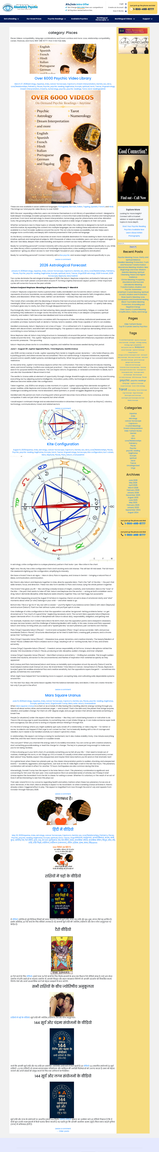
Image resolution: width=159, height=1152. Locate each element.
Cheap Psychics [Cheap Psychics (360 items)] (132, 352)
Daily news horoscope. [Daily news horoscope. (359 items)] (134, 357)
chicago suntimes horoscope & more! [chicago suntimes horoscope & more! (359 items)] (129, 355)
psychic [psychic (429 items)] (125, 380)
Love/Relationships (19, 86)
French (101, 206)
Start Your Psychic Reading (134, 226)
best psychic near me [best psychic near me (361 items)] (127, 347)
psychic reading (57, 86)
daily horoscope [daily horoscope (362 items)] (122, 357)
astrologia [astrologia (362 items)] (132, 342)
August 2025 (133, 497)
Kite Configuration (63, 444)
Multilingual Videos (125, 19)
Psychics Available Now (134, 229)
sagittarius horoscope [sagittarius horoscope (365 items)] (137, 383)
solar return (78, 703)
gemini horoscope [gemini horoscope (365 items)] (139, 360)
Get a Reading (11, 19)
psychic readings (74, 89)
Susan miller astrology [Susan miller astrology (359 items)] (138, 386)
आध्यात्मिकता (98, 837)
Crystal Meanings (133, 426)
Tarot (84, 89)
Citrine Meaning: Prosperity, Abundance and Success (133, 280)
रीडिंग (70, 842)
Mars (44, 454)
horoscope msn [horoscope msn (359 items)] (141, 370)
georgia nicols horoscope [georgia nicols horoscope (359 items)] (133, 362)
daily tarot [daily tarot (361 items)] (145, 357)
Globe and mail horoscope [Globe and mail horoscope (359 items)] (132, 365)
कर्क (112, 837)
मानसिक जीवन (81, 840)
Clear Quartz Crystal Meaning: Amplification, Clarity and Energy (133, 310)
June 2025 (133, 500)
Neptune (62, 276)
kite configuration (95, 452)
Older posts (63, 1131)
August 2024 (133, 512)
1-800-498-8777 (133, 523)
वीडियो (15, 919)
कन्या (107, 837)
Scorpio (78, 86)
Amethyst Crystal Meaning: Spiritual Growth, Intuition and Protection (133, 293)
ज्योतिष (18, 840)
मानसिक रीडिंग (95, 840)
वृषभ (81, 842)
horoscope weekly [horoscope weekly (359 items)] (139, 372)
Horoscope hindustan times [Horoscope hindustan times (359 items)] (128, 370)
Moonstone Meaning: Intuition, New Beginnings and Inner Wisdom (133, 268)
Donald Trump (61, 703)
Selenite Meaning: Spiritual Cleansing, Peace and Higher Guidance (133, 274)
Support (147, 19)
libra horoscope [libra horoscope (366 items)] (137, 375)
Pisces (39, 86)
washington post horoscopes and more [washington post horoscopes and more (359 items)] (132, 398)
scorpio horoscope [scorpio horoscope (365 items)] (125, 386)
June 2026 (133, 480)
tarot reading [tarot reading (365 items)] (132, 390)
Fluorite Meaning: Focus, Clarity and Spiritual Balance (133, 258)
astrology (32, 84)
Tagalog (86, 206)
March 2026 (133, 487)
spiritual (85, 86)
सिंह (90, 842)
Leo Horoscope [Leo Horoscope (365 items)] (128, 375)
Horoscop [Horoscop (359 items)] (143, 367)
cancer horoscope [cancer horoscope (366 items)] (126, 350)
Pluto (63, 454)
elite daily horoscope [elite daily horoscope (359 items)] (127, 360)
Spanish (94, 206)
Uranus (76, 454)
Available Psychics (79, 19)
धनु (39, 840)
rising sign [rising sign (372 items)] (126, 383)
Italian (79, 206)
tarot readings (94, 89)
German (72, 206)
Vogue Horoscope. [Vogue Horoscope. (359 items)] (138, 393)
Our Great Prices (34, 19)
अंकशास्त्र (78, 837)
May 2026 (133, 482)
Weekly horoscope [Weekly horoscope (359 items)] (133, 400)
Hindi (111, 206)
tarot (92, 86)
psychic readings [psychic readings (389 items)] (138, 380)
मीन (110, 840)
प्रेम (59, 840)
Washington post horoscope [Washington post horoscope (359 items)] (133, 395)
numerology (53, 89)
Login (121, 4)
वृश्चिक (75, 842)
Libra (109, 84)
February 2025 (133, 505)
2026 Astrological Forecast (63, 265)
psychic (62, 89)
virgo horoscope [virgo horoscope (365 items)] (127, 393)
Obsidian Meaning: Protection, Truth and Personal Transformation (133, 263)
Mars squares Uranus (25, 706)
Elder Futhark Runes (133, 324)
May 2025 (133, 502)
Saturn (69, 276)
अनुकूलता (87, 837)
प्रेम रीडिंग (65, 840)
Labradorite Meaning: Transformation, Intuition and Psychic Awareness (133, 287)
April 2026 (133, 485)
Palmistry (32, 86)
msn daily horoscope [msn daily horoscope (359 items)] (125, 377)
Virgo (104, 86)
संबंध (86, 842)
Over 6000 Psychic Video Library (63, 78)
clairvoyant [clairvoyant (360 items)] (144, 355)
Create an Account (116, 7)
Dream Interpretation (86, 84)
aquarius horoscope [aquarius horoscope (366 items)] (140, 340)
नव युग (45, 840)
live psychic (65, 255)
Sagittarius (69, 86)
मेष (113, 840)
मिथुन (104, 840)
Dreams (43, 89)
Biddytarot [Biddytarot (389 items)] (139, 347)
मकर (72, 840)
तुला (35, 840)
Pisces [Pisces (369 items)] (144, 377)
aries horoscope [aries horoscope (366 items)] (123, 342)
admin (103, 89)
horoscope (82, 452)
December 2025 (133, 495)
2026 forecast (102, 273)
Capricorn (71, 84)
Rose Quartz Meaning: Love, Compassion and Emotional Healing (133, 298)
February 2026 (133, 490)
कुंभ (12, 840)
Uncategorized (133, 465)
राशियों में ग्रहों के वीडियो (20, 1017)
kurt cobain (108, 452)
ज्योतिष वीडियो (65, 1119)
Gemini (99, 84)
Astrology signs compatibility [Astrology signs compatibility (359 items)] (132, 345)
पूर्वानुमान (53, 840)
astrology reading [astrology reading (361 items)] (141, 342)
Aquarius (40, 84)
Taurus (98, 86)
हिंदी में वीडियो (63, 829)
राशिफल (45, 842)
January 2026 (133, 492)
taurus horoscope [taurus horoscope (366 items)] (142, 390)
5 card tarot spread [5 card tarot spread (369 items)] (126, 340)
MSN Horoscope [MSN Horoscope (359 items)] (136, 377)
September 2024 (133, 510)
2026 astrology (88, 273)
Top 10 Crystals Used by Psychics (133, 326)
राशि (30, 842)
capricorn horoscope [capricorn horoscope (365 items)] (138, 350)
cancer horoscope (58, 84)
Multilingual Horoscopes (102, 19)
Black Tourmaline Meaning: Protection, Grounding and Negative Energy (133, 304)
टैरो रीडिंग (29, 840)
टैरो (23, 840)
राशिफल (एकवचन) (58, 842)
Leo (104, 84)
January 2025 (133, 507)
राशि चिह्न (37, 842)
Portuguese (63, 206)
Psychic (46, 86)
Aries (47, 84)
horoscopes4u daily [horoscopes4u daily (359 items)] (127, 372)
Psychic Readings (57, 19)
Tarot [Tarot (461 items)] (123, 389)
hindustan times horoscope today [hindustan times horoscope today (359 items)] (129, 367)
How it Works (118, 11)
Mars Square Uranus (63, 695)
